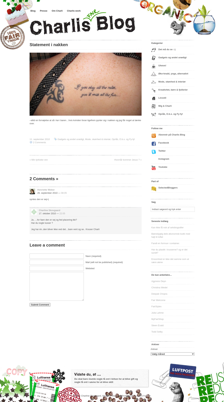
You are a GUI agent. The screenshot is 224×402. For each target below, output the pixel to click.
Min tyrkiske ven (39, 159)
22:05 (62, 213)
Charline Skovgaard (49, 210)
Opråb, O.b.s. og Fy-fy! (123, 139)
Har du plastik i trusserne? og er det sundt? (169, 251)
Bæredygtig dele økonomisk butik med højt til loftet (170, 235)
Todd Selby (157, 331)
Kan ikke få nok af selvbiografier (167, 227)
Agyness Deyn (158, 281)
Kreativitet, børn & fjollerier (173, 89)
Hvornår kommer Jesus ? (127, 159)
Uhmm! (162, 65)
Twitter (162, 150)
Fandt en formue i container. (165, 243)
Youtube (162, 167)
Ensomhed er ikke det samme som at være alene (170, 261)
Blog (33, 10)
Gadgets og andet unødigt (71, 139)
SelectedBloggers (168, 187)
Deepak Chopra (159, 294)
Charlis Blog (91, 25)
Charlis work (74, 10)
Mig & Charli (165, 106)
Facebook (163, 142)
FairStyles (156, 306)
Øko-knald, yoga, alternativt (173, 73)
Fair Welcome (158, 300)
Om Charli (57, 10)
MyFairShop (157, 319)
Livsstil (162, 98)
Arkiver (154, 349)
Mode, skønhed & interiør (97, 139)
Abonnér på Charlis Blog (171, 134)
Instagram (163, 159)
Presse (43, 10)
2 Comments (39, 142)
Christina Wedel (159, 287)
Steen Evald (157, 325)
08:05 (64, 193)
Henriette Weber (46, 189)
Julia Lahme (157, 312)
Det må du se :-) (167, 49)
